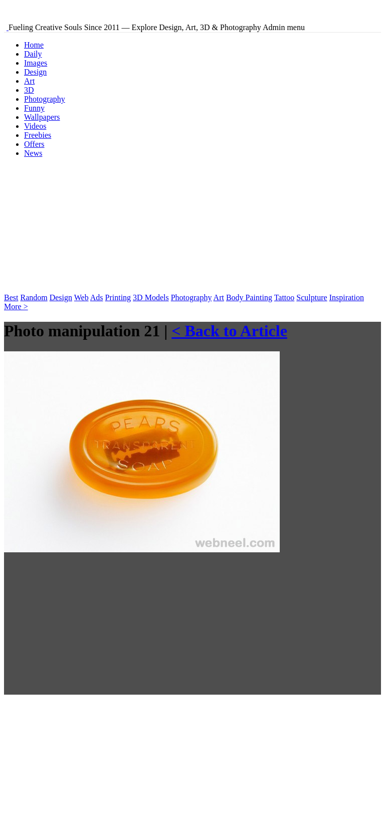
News (33, 153)
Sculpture (311, 297)
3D (29, 90)
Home (34, 45)
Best (11, 297)
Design (35, 72)
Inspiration (346, 297)
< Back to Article (229, 331)
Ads (96, 297)
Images (35, 63)
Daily (33, 54)
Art (29, 81)
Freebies (37, 135)
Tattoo (284, 297)
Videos (35, 126)
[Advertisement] (79, 228)
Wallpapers (42, 117)
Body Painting (249, 297)
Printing (118, 297)
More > (16, 306)
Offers (34, 144)
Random (33, 297)
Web (81, 297)
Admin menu (284, 27)
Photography (44, 99)
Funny (34, 108)
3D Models (151, 297)
